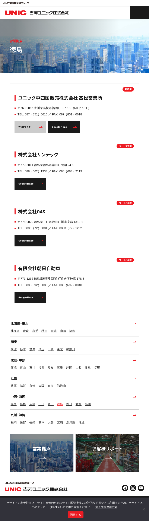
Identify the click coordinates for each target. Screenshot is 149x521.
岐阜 (88, 367)
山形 (63, 331)
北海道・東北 (73, 323)
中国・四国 (73, 397)
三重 (60, 367)
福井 (41, 367)
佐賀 (23, 422)
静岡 (69, 367)
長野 (97, 367)
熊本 (41, 422)
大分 (51, 422)
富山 (23, 367)
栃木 (23, 349)
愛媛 (79, 404)
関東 (73, 342)
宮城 (54, 331)
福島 (72, 331)
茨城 (14, 349)
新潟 (14, 367)
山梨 (79, 367)
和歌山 (61, 385)
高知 (88, 404)
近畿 (73, 378)
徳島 (60, 404)
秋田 (44, 331)
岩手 (35, 331)
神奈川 (70, 349)
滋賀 (23, 385)
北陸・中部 (73, 360)
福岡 (14, 422)
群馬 (32, 349)
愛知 (51, 367)
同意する (75, 514)
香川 (69, 404)
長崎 (32, 422)
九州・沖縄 (73, 415)
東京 (60, 349)
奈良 (51, 385)
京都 (32, 385)
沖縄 (82, 422)
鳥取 (14, 404)
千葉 (51, 349)
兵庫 (14, 385)
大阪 (41, 385)
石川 (32, 367)
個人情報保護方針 (106, 507)
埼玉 (41, 349)
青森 (26, 331)
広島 (32, 404)
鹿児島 (70, 422)
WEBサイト (30, 126)
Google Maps (64, 126)
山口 (41, 404)
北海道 (15, 331)
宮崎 (60, 422)
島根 (23, 404)
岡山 (51, 404)
